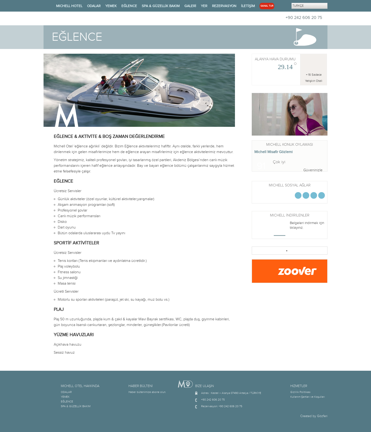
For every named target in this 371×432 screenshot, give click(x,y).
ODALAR (94, 6)
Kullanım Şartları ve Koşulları (307, 396)
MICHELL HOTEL (69, 6)
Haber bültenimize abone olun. (147, 392)
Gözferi (322, 416)
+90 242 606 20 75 (304, 17)
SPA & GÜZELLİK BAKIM (161, 6)
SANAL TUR (267, 5)
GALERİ (190, 6)
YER (204, 6)
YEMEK (111, 6)
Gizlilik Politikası (300, 392)
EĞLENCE (129, 6)
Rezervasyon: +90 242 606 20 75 (221, 406)
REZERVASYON (224, 6)
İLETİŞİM (248, 6)
